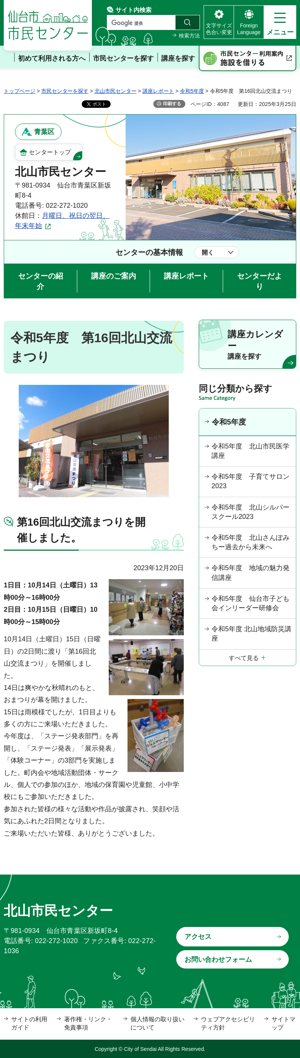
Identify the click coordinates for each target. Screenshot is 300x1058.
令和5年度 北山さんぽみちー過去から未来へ (251, 542)
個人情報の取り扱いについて (157, 1023)
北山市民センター (115, 91)
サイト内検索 (134, 10)
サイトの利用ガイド (29, 1023)
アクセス (198, 936)
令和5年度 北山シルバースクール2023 (251, 512)
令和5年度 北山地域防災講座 (251, 633)
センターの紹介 (40, 281)
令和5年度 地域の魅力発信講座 (251, 572)
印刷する (172, 103)
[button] (280, 22)
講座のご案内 (113, 276)
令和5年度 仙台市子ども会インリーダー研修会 (251, 603)
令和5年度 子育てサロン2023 (251, 481)
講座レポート (158, 91)
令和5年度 (192, 91)
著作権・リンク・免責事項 (88, 1023)
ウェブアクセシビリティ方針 (228, 1023)
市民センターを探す (64, 91)
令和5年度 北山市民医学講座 (251, 451)
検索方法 (189, 36)
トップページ (19, 91)
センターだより (259, 281)
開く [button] (208, 252)
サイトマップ (284, 1023)
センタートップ (50, 152)
